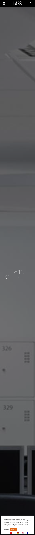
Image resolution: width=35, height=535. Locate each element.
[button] (31, 3)
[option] (18, 533)
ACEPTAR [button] (13, 529)
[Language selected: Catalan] (20, 533)
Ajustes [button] (6, 529)
